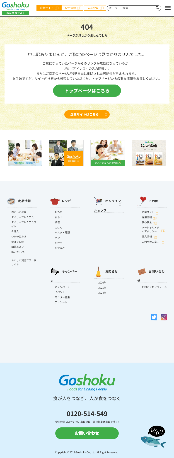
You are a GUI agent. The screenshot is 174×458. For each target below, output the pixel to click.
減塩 (57, 222)
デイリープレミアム (22, 217)
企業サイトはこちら (84, 114)
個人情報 (147, 236)
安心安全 (93, 8)
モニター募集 (62, 297)
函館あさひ (17, 247)
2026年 (102, 282)
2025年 (102, 288)
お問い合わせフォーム (154, 287)
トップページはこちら (87, 90)
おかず (58, 243)
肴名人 (15, 231)
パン (57, 238)
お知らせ (106, 272)
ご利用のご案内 (150, 242)
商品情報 (19, 201)
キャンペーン (63, 274)
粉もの (58, 212)
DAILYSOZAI (18, 252)
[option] (25, 153)
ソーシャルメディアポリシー (150, 229)
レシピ (60, 201)
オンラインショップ (107, 203)
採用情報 (70, 8)
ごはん (58, 227)
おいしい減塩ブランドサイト (23, 262)
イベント (60, 292)
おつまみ (60, 248)
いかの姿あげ (18, 236)
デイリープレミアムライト (23, 224)
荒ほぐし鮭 (17, 242)
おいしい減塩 (18, 212)
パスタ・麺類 (62, 232)
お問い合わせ (150, 274)
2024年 (102, 293)
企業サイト (46, 8)
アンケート (61, 302)
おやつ (58, 217)
